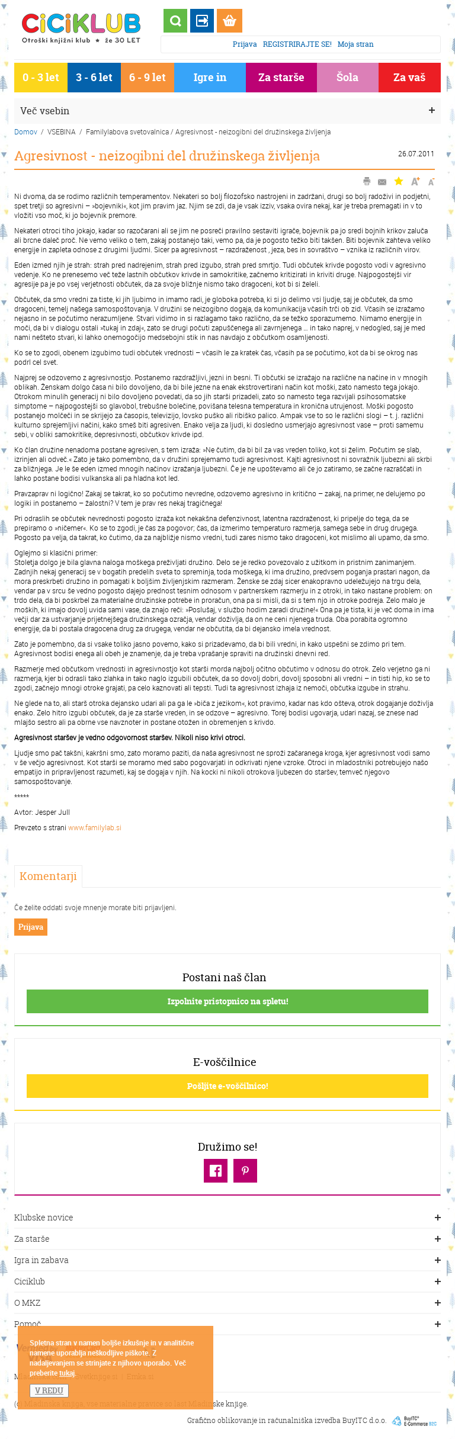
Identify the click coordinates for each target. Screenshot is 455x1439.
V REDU (49, 1390)
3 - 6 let (94, 77)
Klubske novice (227, 1218)
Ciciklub (227, 1282)
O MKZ (227, 1303)
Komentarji (48, 876)
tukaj (67, 1372)
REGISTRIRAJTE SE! (297, 44)
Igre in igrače (210, 79)
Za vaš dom (409, 79)
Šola (347, 77)
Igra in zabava (227, 1260)
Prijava (245, 44)
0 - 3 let (41, 77)
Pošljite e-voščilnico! (227, 1085)
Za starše (281, 77)
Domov (25, 131)
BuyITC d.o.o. (364, 1420)
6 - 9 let (147, 77)
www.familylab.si (94, 827)
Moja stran (356, 44)
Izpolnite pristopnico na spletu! (228, 1001)
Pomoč (227, 1324)
